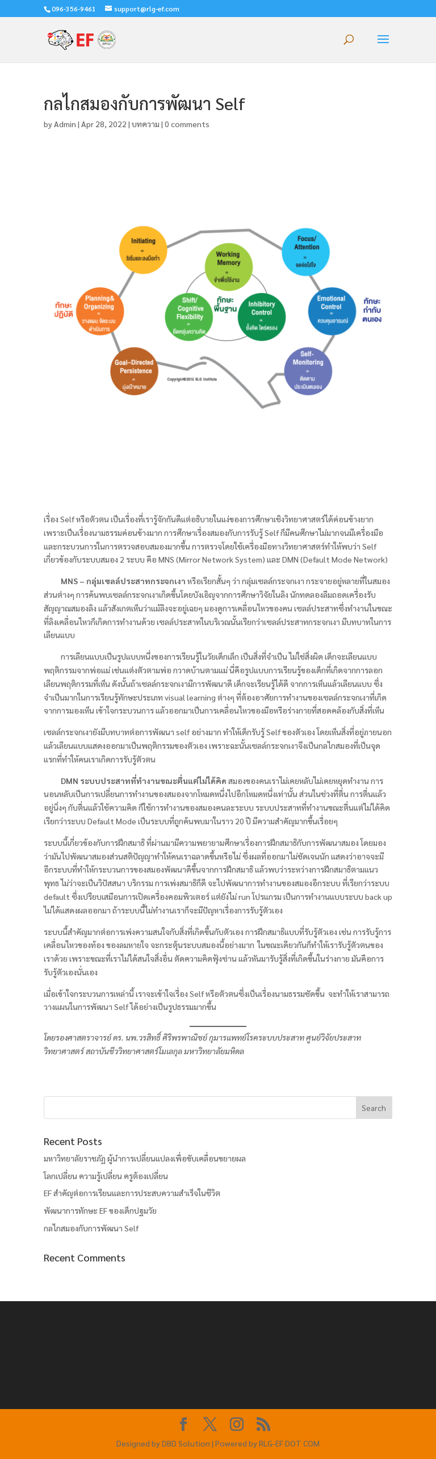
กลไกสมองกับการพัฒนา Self (91, 1228)
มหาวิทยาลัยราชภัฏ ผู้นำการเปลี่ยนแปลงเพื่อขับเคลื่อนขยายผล (145, 1158)
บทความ (146, 124)
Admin (65, 124)
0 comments (187, 124)
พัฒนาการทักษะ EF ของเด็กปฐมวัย (100, 1210)
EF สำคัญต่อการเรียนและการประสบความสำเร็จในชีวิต (132, 1193)
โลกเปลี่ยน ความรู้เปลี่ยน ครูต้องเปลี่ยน (106, 1176)
